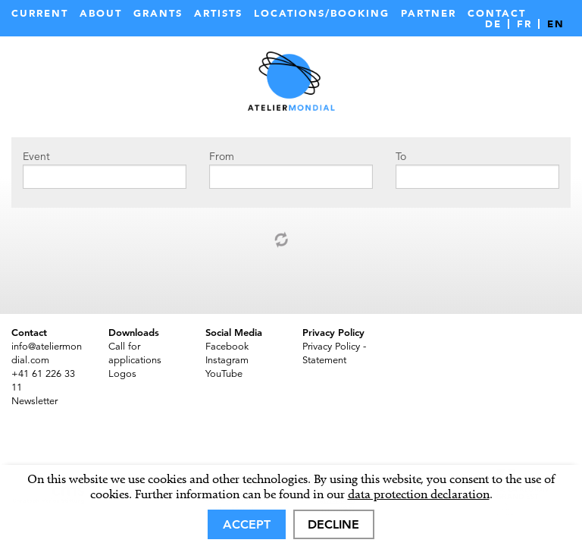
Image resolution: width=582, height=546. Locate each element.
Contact (497, 13)
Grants (158, 13)
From (221, 156)
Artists (218, 13)
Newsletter (34, 401)
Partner (428, 13)
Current (39, 13)
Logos (122, 374)
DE (493, 24)
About (101, 13)
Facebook (227, 346)
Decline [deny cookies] (333, 524)
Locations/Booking (322, 13)
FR (524, 24)
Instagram (227, 360)
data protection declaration (419, 494)
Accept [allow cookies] (247, 524)
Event (36, 156)
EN (556, 24)
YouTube (223, 374)
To (401, 156)
